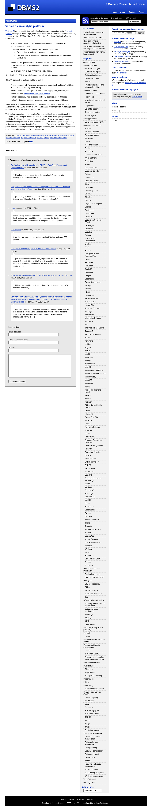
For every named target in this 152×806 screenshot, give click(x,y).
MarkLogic (89, 357)
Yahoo (87, 720)
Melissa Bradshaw (101, 803)
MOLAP (88, 82)
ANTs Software (91, 158)
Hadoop (88, 289)
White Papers (117, 111)
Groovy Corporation (92, 282)
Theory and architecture (92, 733)
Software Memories (121, 61)
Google (88, 276)
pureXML (90, 305)
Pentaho (88, 424)
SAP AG (88, 465)
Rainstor (88, 449)
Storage (86, 727)
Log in (114, 120)
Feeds (141, 12)
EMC (87, 247)
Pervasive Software (92, 427)
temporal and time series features (37, 94)
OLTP (87, 621)
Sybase (88, 513)
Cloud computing (91, 697)
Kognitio (88, 347)
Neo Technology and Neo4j (93, 391)
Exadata (89, 414)
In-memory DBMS (92, 654)
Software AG (90, 497)
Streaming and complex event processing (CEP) (94, 658)
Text (86, 597)
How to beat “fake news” (93, 38)
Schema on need (91, 769)
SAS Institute (90, 468)
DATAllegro (89, 225)
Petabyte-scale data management (93, 765)
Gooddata (89, 272)
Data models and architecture (91, 743)
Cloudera (88, 197)
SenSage (88, 487)
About (122, 12)
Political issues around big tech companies (93, 33)
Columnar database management (92, 738)
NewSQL (88, 618)
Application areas (90, 90)
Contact (132, 12)
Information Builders (93, 318)
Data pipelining (91, 748)
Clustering (89, 669)
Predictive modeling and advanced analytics (94, 86)
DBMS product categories (93, 600)
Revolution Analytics (93, 452)
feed (31, 141)
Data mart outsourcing (93, 75)
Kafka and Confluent (93, 334)
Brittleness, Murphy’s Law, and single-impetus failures (94, 47)
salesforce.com (91, 459)
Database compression (94, 751)
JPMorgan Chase (92, 714)
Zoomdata (89, 565)
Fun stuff (86, 633)
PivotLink (88, 430)
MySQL (88, 387)
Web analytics (90, 115)
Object (87, 587)
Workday (88, 549)
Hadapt (88, 285)
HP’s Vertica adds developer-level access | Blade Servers (33, 249)
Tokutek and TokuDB (93, 529)
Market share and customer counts (94, 641)
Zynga (87, 724)
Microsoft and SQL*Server (95, 374)
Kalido (87, 338)
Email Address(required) (18, 340)
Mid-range (89, 614)
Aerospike (89, 138)
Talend (87, 523)
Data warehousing (37, 135)
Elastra (87, 244)
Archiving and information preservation (95, 604)
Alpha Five (89, 151)
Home (114, 12)
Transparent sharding (93, 676)
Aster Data (89, 161)
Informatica (89, 315)
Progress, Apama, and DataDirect (94, 441)
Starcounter (89, 507)
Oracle (87, 411)
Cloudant (88, 194)
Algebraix (88, 148)
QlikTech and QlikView (94, 446)
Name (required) (14, 332)
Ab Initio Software (92, 132)
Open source (90, 624)
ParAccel (88, 420)
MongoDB (89, 383)
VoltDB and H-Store (92, 542)
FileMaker (89, 266)
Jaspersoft (89, 331)
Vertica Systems (43, 137)
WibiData (88, 546)
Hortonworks (90, 295)
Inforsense (89, 321)
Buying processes (90, 119)
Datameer (89, 229)
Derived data (90, 757)
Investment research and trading (94, 101)
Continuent (89, 210)
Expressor (89, 263)
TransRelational (89, 779)
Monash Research (119, 107)
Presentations (88, 679)
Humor (87, 636)
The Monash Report (122, 56)
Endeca (88, 251)
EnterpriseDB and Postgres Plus (92, 255)
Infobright (88, 312)
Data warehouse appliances (91, 610)
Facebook (89, 707)
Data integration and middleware (91, 570)
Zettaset (88, 562)
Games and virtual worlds (95, 94)
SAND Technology (92, 462)
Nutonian (88, 402)
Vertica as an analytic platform (24, 26)
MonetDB (88, 380)
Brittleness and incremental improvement (94, 53)
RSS (127, 18)
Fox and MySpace (92, 711)
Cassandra (89, 177)
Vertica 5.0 (9, 31)
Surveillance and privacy (94, 689)
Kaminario (89, 341)
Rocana (88, 455)
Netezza (88, 395)
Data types (87, 581)
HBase (87, 292)
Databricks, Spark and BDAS (93, 221)
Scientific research (92, 109)
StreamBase (90, 510)
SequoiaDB (89, 490)
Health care (89, 97)
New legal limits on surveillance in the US (92, 42)
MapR (87, 354)
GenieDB (88, 269)
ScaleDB (88, 475)
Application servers (92, 574)
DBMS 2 (117, 42)
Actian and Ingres (92, 135)
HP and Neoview (91, 298)
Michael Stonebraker (91, 663)
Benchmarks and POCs (94, 122)
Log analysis (90, 106)
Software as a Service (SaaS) (92, 693)
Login (143, 22)
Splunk (87, 503)
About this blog (89, 62)
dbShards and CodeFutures (90, 239)
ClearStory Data (91, 191)
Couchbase (89, 213)
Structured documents (93, 594)
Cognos (88, 207)
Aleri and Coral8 (91, 145)
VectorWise (89, 536)
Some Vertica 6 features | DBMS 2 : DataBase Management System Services (41, 275)
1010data (88, 129)
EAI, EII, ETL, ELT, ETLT (94, 577)
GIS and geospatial (52, 135)
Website (11, 348)
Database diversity (92, 754)
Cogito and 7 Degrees (93, 204)
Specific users (89, 701)
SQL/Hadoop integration (94, 773)
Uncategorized (89, 783)
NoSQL (88, 761)
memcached (90, 364)
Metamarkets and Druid (94, 370)
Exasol (87, 259)
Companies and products (93, 125)
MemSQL (88, 367)
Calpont (88, 174)
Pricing (86, 682)
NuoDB (88, 399)
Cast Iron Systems (92, 181)
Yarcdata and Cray (92, 559)
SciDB (87, 484)
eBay (87, 704)
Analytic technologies (22, 135)
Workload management (58, 137)
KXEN (87, 351)
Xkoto (87, 552)
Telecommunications (93, 112)
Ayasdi (87, 164)
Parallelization (89, 666)
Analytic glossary (90, 65)
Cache (87, 651)
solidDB (88, 500)
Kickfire (88, 344)
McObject (88, 361)
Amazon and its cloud (93, 155)
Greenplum (89, 279)
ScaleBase (89, 472)
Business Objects (92, 171)
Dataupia (88, 235)
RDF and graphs (30, 137)
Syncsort (88, 516)
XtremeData (89, 556)
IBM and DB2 (90, 302)
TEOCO (88, 717)
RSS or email (137, 97)
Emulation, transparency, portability (93, 629)
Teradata (88, 526)
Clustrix (88, 200)
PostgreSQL (90, 437)
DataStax (88, 232)
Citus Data (89, 187)
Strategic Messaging (122, 51)
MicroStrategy (90, 377)
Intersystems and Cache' (94, 328)
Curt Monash (16, 230)
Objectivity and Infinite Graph (93, 406)
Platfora (88, 434)
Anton (13, 208)
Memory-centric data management (91, 646)
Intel (86, 325)
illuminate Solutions (92, 308)
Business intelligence (93, 72)
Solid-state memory (92, 730)
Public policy (88, 685)
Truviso (88, 533)
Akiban (87, 142)
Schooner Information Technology (93, 479)
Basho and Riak (91, 168)
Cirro (87, 184)
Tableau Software (92, 520)
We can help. (122, 73)
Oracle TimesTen (91, 417)
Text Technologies (121, 47)
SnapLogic (89, 494)
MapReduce (90, 672)
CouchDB (88, 217)
